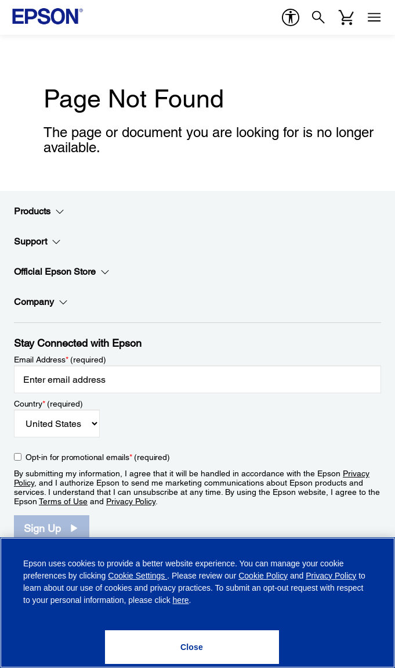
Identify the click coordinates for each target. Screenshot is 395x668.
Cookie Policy (263, 575)
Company (41, 302)
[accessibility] (290, 17)
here (181, 600)
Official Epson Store (62, 271)
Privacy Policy (130, 501)
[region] (197, 602)
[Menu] (374, 17)
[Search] (318, 17)
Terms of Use (63, 501)
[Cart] (346, 17)
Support (37, 241)
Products (39, 211)
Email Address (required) (60, 359)
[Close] (192, 647)
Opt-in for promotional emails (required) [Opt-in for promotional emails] (98, 457)
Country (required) (48, 403)
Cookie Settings (137, 575)
